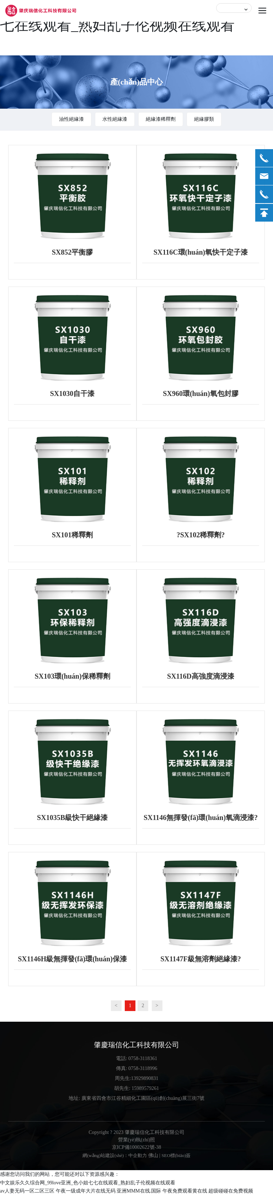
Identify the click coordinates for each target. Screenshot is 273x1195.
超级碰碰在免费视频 (230, 1191)
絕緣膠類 (204, 119)
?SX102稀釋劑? (201, 535)
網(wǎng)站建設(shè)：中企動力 (114, 1155)
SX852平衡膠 (72, 252)
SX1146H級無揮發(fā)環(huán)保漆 (72, 959)
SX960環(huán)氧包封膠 (200, 393)
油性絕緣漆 (71, 119)
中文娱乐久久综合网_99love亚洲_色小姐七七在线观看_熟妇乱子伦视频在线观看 (87, 1182)
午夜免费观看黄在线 (184, 1191)
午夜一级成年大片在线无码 (86, 1191)
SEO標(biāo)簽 (176, 1155)
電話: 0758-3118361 (136, 1058)
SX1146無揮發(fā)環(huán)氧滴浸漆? (201, 817)
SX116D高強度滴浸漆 (200, 676)
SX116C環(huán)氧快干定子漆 (201, 252)
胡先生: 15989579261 (136, 1088)
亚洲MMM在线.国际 (139, 1191)
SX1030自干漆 (72, 393)
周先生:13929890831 (137, 1078)
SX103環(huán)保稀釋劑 (72, 676)
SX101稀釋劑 (72, 535)
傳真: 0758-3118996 (136, 1068)
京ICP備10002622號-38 (136, 1147)
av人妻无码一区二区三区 (27, 1191)
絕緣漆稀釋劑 (161, 119)
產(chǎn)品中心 (136, 81)
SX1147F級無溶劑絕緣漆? (200, 959)
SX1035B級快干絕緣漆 (72, 817)
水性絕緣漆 (114, 119)
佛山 (153, 1155)
